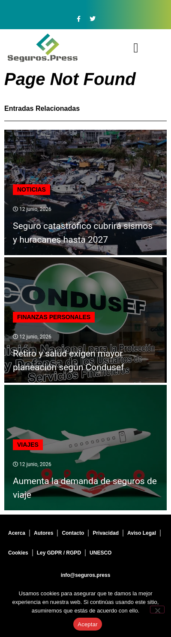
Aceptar (88, 624)
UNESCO (100, 553)
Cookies (18, 553)
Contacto (73, 533)
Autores (43, 533)
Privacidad (106, 533)
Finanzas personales (53, 317)
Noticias (31, 189)
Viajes (28, 444)
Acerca (16, 533)
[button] (136, 48)
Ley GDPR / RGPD (59, 553)
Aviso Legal (141, 533)
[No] (157, 609)
